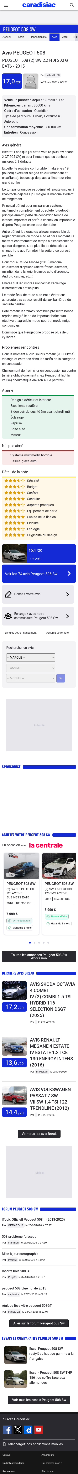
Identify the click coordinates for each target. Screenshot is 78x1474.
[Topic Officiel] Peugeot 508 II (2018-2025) (33, 1219)
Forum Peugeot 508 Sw (20, 1208)
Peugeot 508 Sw (19, 29)
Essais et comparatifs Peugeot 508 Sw (32, 1338)
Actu (65, 36)
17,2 (14, 1007)
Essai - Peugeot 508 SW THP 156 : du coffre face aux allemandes (50, 1378)
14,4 (14, 1112)
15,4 (35, 550)
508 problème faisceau (19, 1237)
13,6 (14, 1062)
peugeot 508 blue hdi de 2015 (24, 1288)
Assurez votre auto (57, 632)
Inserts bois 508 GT (16, 1271)
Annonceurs (48, 1455)
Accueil (6, 36)
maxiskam (42, 1071)
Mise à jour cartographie (20, 1254)
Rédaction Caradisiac (13, 1463)
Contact (6, 1455)
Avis (54, 36)
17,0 (12, 81)
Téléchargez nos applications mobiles (35, 1444)
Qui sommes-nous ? (52, 1463)
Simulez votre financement (20, 632)
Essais (20, 36)
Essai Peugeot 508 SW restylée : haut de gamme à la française (51, 1354)
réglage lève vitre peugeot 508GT (27, 1306)
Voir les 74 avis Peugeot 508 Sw (31, 574)
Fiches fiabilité (38, 36)
